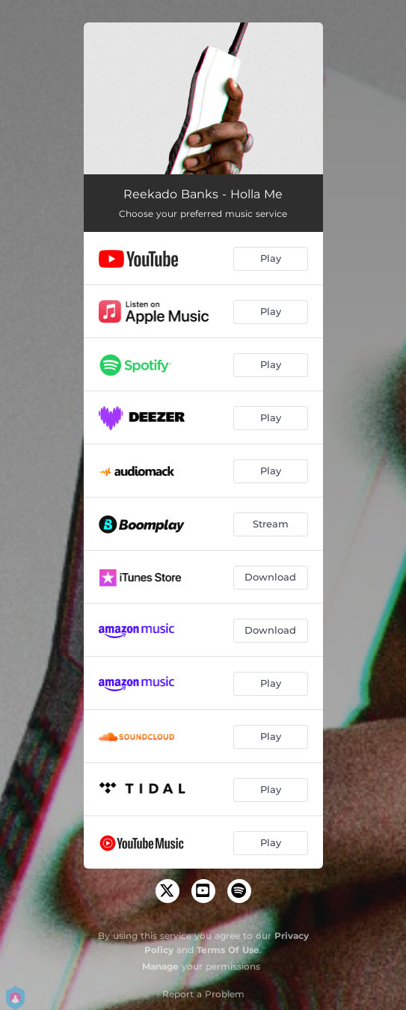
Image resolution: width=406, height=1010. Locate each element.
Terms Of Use (228, 949)
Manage (160, 966)
